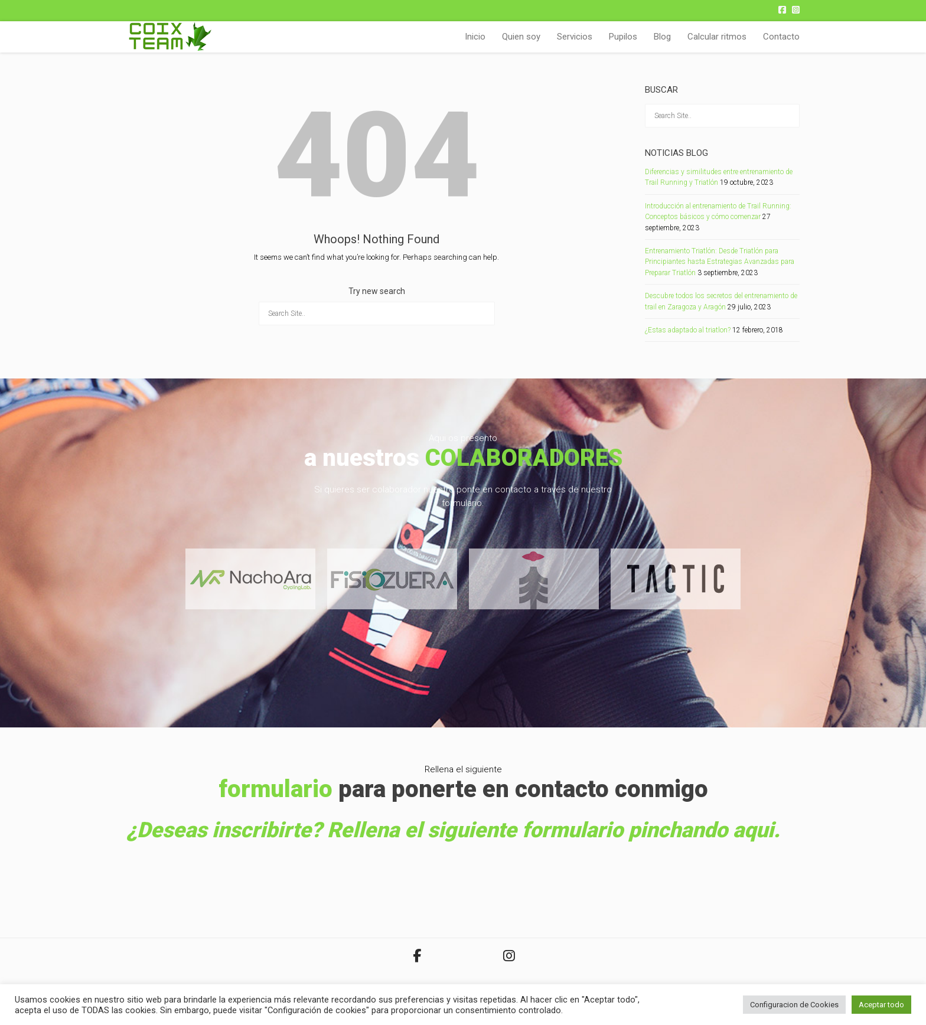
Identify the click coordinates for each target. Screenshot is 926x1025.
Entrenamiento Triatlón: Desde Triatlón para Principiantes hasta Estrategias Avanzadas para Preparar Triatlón (719, 262)
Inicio (475, 36)
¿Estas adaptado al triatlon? (688, 330)
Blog (662, 36)
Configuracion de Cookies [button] (794, 1004)
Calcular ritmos (716, 36)
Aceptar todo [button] (881, 1004)
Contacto (781, 36)
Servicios (574, 36)
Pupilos (623, 36)
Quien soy (521, 36)
